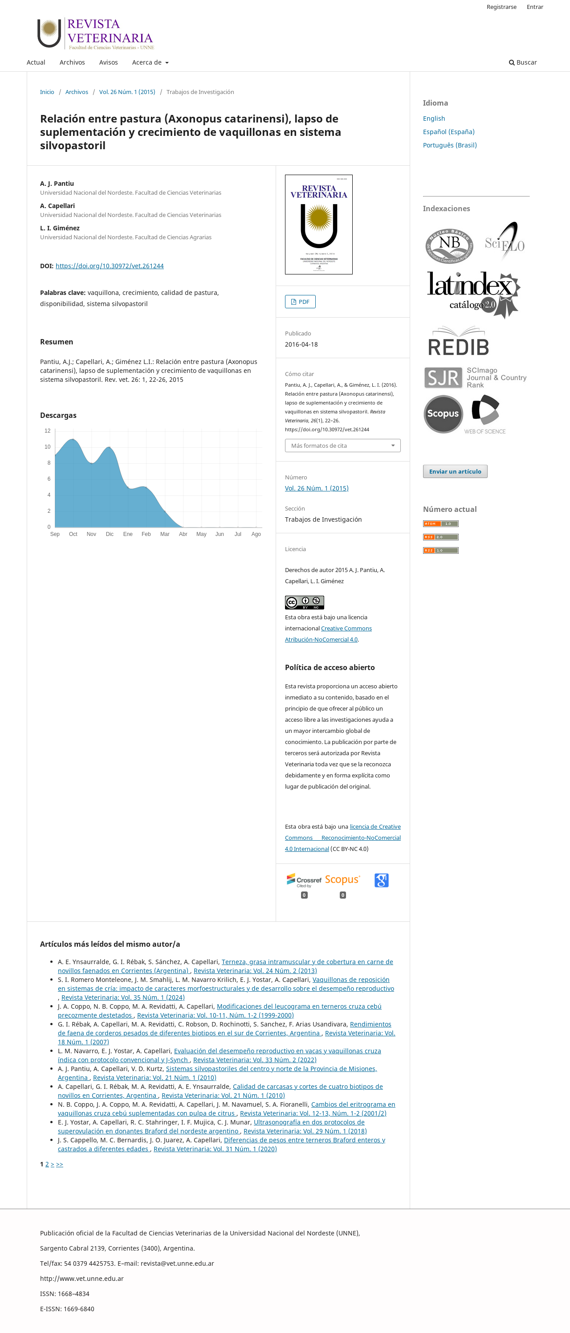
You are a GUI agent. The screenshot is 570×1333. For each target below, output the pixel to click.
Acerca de (147, 62)
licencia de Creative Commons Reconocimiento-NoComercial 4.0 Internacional (343, 837)
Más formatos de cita (319, 446)
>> (59, 1164)
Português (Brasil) (450, 145)
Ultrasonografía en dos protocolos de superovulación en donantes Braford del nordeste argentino (211, 1126)
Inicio (47, 92)
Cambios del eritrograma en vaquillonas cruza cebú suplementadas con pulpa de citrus (226, 1108)
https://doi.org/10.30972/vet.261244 (110, 266)
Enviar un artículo (455, 471)
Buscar (523, 62)
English (434, 118)
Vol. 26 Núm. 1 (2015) (127, 92)
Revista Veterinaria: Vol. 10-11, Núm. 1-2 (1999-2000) (215, 1015)
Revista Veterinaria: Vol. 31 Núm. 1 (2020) (215, 1149)
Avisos (108, 62)
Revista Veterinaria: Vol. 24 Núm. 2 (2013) (255, 970)
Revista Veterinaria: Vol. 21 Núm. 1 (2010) (154, 1077)
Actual (36, 62)
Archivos (72, 62)
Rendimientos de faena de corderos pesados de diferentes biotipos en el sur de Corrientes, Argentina (224, 1028)
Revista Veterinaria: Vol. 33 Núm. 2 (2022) (255, 1059)
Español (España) (449, 131)
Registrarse (502, 7)
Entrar (535, 7)
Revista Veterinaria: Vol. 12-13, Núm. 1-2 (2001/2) (313, 1113)
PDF (303, 302)
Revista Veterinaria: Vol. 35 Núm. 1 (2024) (123, 997)
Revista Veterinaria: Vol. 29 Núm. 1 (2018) (305, 1131)
